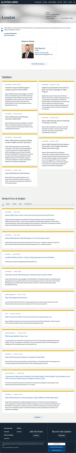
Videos (14, 204)
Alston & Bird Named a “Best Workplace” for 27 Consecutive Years (27, 238)
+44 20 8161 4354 (44, 52)
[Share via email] (2, 30)
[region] (38, 447)
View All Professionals (37, 64)
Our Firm (60, 2)
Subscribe (62, 435)
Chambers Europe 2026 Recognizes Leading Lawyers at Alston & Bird (28, 275)
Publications (28, 204)
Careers (70, 2)
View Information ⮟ (9, 35)
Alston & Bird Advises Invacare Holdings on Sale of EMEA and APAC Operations (31, 397)
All (3, 204)
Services (45, 2)
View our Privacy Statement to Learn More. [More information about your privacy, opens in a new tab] (10, 447)
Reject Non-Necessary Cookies (56, 447)
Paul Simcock (40, 48)
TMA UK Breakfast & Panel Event (16, 298)
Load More (37, 417)
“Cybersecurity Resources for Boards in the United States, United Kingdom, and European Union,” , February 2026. (38, 377)
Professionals (38, 2)
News (20, 204)
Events (8, 204)
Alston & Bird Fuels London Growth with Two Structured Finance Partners (29, 215)
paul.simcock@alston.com (45, 54)
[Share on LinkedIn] (2, 28)
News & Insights (52, 2)
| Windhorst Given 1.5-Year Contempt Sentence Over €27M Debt (29, 257)
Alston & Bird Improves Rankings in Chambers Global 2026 (24, 357)
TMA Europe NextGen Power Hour (16, 336)
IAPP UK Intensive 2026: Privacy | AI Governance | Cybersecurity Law (28, 317)
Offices (65, 2)
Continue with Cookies (56, 450)
